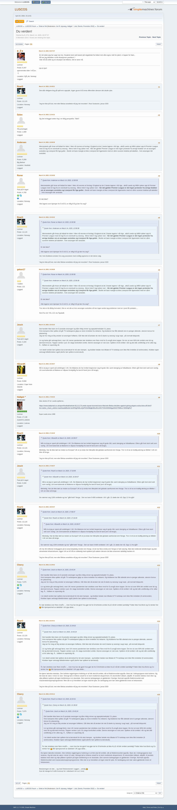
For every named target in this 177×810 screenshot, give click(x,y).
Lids (75, 26)
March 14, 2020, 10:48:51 (47, 86)
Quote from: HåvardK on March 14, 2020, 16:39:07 (60, 438)
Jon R (58, 26)
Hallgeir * (70, 26)
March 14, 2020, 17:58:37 (47, 466)
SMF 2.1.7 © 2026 (18, 807)
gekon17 (21, 269)
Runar (20, 175)
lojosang (64, 26)
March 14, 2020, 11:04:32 (47, 114)
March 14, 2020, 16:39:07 (47, 364)
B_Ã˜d (20, 51)
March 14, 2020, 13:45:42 (47, 217)
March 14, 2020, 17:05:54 (47, 397)
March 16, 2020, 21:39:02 (47, 565)
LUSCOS (21, 9)
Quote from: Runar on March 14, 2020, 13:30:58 (59, 222)
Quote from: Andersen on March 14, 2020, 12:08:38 (60, 180)
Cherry (20, 565)
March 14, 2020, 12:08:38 (47, 142)
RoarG (20, 86)
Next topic (156, 37)
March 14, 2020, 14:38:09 (47, 269)
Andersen (21, 142)
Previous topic (145, 37)
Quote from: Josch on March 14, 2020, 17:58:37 (59, 512)
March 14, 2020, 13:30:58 (47, 175)
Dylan (20, 115)
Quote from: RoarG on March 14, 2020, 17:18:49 (59, 471)
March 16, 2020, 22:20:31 (47, 620)
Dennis (80, 26)
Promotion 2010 (88, 26)
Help (144, 807)
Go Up (18, 783)
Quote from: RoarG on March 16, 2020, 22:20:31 (59, 699)
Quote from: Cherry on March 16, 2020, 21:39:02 (59, 626)
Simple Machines (30, 807)
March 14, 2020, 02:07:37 (47, 51)
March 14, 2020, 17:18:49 (47, 433)
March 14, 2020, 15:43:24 (47, 324)
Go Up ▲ (161, 807)
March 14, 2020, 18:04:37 (47, 507)
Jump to (129, 793)
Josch (20, 325)
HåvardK (21, 364)
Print (159, 44)
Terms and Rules (152, 807)
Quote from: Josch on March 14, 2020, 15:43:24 (59, 570)
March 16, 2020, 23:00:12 (47, 694)
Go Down (19, 44)
